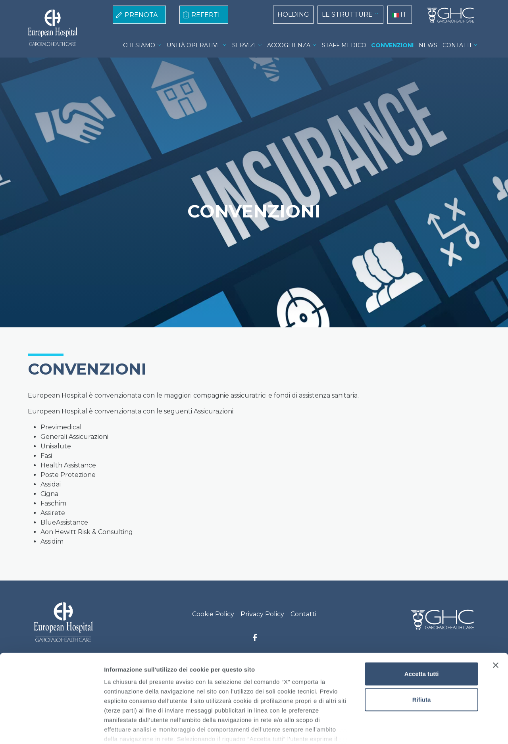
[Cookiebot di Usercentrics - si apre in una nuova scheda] (51, 728)
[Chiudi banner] (495, 614)
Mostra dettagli (417, 728)
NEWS (428, 45)
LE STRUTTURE (347, 14)
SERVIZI (244, 45)
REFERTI (205, 15)
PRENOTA (141, 15)
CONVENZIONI (392, 45)
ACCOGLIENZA (288, 45)
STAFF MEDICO (344, 45)
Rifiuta (421, 648)
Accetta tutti (421, 622)
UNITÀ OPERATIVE (194, 45)
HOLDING (293, 14)
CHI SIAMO (139, 45)
